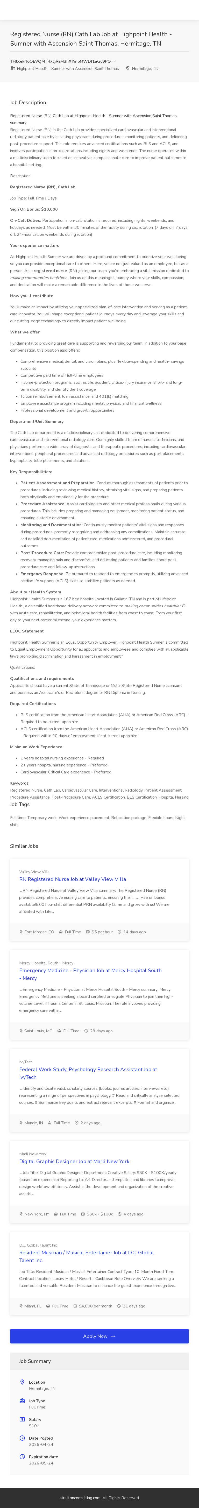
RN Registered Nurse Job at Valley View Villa (72, 879)
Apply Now (99, 1336)
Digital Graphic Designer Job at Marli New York (74, 1161)
